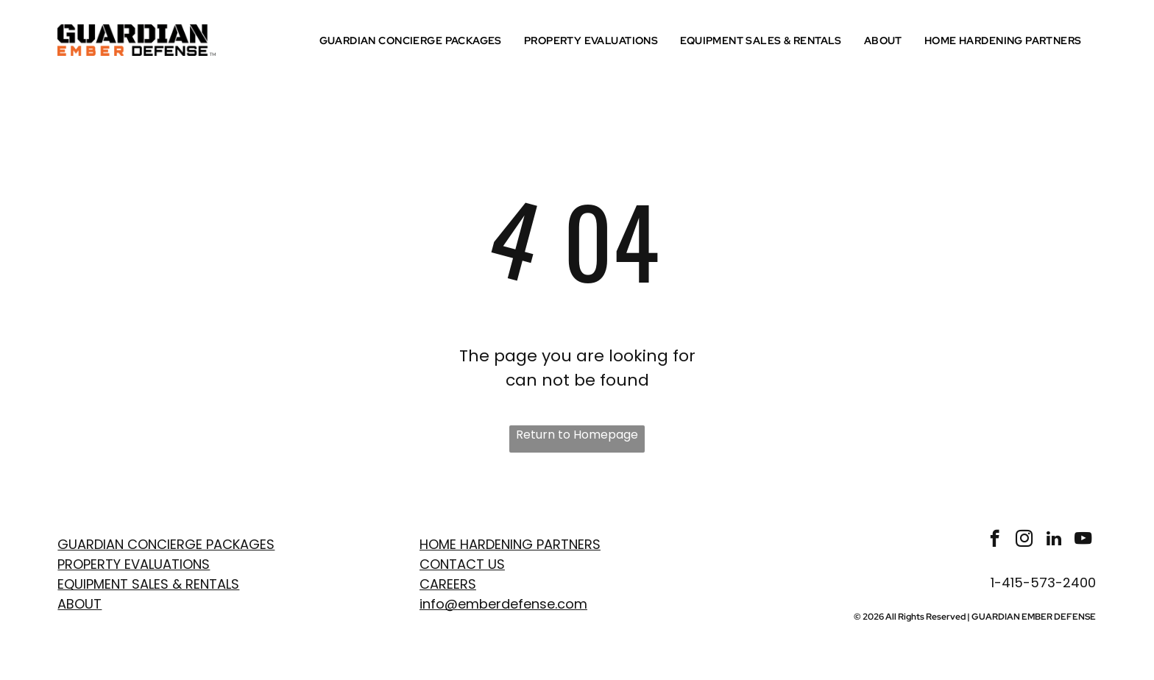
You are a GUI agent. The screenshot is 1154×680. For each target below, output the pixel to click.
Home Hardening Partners (510, 544)
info (432, 604)
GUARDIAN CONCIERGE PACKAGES (166, 544)
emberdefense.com (522, 604)
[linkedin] (1053, 540)
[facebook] (995, 540)
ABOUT (79, 604)
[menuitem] (414, 40)
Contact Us (462, 564)
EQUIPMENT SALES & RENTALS (148, 584)
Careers (448, 584)
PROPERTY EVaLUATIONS (133, 564)
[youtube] (1083, 540)
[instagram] (1024, 540)
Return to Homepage (577, 434)
